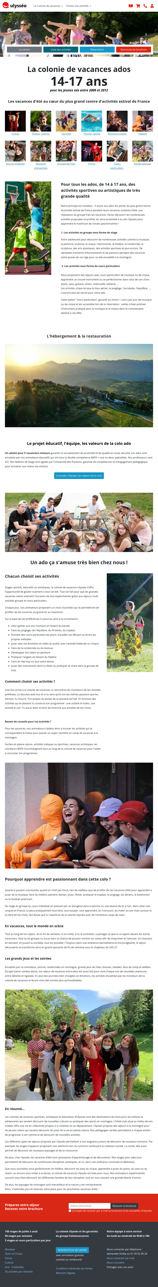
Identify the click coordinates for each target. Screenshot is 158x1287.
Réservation (97, 49)
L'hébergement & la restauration (79, 336)
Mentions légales (65, 1273)
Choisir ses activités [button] (77, 6)
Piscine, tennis (92, 133)
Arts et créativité (15, 163)
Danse (8, 1258)
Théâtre (142, 133)
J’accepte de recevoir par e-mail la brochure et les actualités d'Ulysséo (112, 1210)
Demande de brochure (134, 49)
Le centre (24, 49)
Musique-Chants (117, 133)
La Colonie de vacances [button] (47, 6)
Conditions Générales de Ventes (74, 1268)
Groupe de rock (66, 163)
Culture (9, 1262)
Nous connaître (115, 1262)
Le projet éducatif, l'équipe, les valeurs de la (70, 443)
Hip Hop (66, 133)
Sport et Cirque (13, 1253)
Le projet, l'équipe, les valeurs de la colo (79, 475)
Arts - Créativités (14, 1267)
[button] (12, 34)
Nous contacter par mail (120, 1258)
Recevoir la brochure (124, 1206)
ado (127, 443)
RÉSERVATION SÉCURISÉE (72, 1250)
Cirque (15, 133)
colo (118, 443)
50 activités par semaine (19, 1271)
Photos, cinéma (41, 133)
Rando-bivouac (142, 163)
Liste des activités (61, 49)
